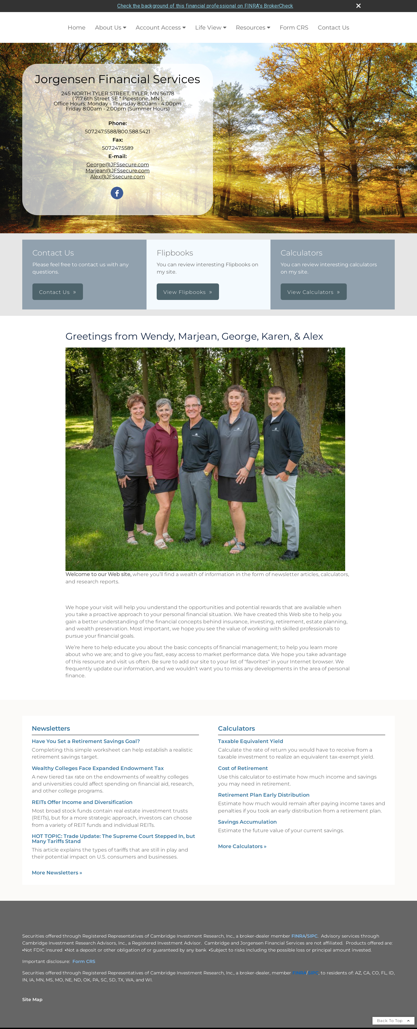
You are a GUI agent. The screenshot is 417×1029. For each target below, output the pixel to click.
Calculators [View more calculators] (236, 728)
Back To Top (393, 1020)
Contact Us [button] (54, 292)
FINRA (298, 936)
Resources (250, 27)
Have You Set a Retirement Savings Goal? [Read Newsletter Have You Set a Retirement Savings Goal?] (86, 741)
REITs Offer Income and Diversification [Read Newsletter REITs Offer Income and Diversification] (82, 802)
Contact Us (333, 27)
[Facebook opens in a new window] (117, 193)
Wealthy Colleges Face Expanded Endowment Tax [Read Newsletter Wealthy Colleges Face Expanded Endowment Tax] (98, 768)
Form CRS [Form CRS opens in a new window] (294, 27)
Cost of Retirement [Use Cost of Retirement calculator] (243, 768)
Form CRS (83, 961)
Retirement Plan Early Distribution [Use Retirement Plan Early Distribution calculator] (264, 795)
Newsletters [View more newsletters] (51, 728)
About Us (108, 27)
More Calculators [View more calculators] (242, 846)
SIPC (312, 936)
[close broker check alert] (358, 5)
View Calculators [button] (310, 292)
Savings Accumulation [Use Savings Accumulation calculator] (247, 822)
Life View (208, 27)
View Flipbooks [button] (184, 292)
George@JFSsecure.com (117, 164)
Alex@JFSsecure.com (117, 176)
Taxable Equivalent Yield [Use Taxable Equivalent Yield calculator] (250, 741)
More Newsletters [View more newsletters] (57, 872)
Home (76, 27)
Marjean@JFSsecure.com (117, 170)
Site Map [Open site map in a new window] (32, 999)
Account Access (158, 27)
